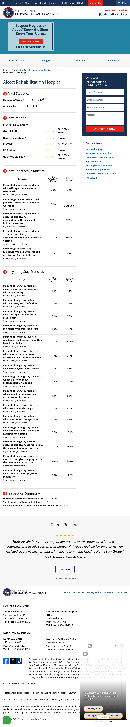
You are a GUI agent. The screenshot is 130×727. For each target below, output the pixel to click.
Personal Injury (19, 683)
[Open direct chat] (116, 646)
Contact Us (95, 3)
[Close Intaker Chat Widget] (122, 646)
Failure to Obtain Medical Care (101, 173)
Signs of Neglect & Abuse (45, 3)
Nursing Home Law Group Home (32, 12)
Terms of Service (79, 699)
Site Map (108, 592)
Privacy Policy (94, 592)
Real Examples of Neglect (74, 3)
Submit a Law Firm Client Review (65, 578)
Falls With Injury (94, 149)
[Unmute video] (85, 646)
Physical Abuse (93, 161)
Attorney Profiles (21, 3)
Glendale (81, 60)
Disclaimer (78, 592)
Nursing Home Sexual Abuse (100, 165)
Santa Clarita (16, 60)
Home (5, 3)
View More (65, 569)
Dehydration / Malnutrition (99, 157)
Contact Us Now (31, 41)
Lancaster (113, 60)
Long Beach (48, 60)
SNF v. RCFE (91, 177)
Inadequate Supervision (98, 169)
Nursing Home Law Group (33, 719)
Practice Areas (94, 143)
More (124, 3)
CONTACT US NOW (104, 129)
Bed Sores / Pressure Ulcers (99, 153)
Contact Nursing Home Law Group (112, 12)
